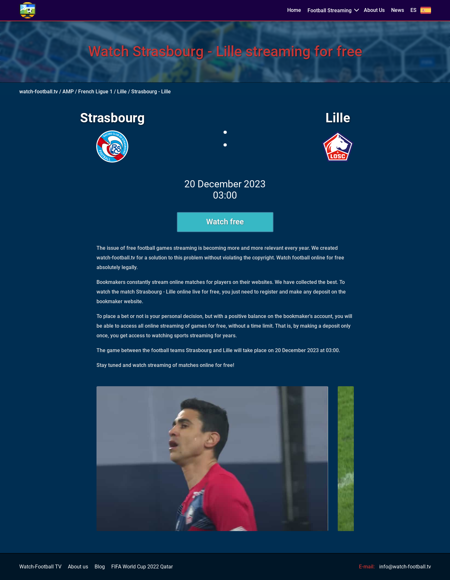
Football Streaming (330, 10)
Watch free (225, 221)
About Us (374, 10)
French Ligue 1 (95, 92)
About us (78, 567)
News (397, 10)
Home (294, 10)
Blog (100, 567)
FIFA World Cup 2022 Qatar (142, 567)
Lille (122, 92)
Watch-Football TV (40, 567)
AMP (68, 92)
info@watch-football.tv (405, 567)
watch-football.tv (38, 92)
